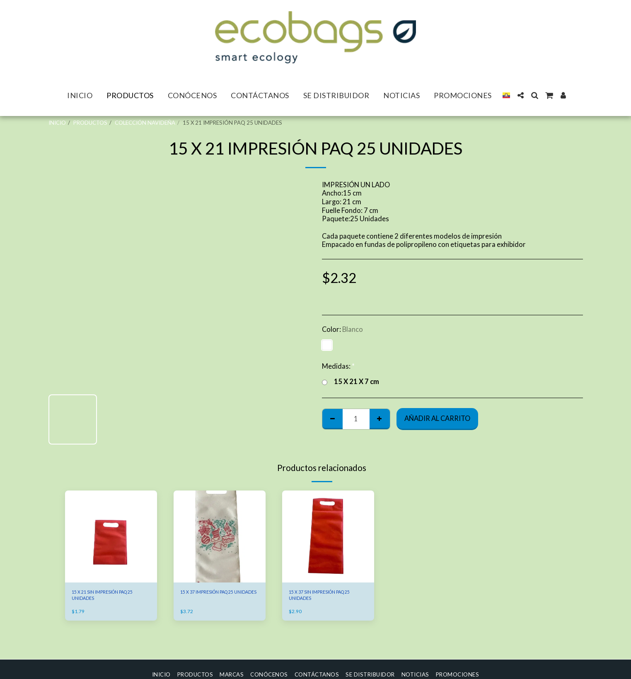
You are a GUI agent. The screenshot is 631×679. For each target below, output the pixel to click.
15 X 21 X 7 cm (350, 381)
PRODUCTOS (90, 122)
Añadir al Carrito (437, 418)
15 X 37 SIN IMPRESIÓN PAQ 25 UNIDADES (325, 597)
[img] (111, 536)
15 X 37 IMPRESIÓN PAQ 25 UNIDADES (215, 597)
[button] (520, 95)
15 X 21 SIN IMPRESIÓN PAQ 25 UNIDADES (108, 597)
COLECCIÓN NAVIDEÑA (145, 122)
